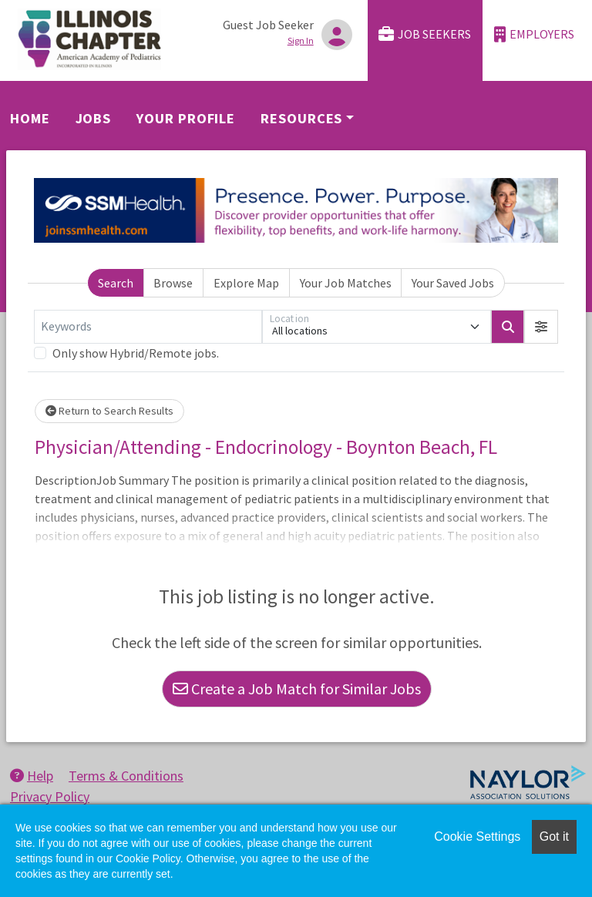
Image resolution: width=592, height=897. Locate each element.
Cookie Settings (477, 836)
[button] (541, 327)
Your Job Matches (346, 283)
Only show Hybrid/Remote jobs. (135, 353)
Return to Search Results (109, 411)
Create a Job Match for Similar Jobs (297, 688)
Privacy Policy (49, 796)
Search (115, 283)
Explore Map (246, 283)
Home (30, 118)
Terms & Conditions (126, 775)
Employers (534, 34)
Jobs (94, 118)
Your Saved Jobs (453, 283)
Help (31, 775)
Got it (554, 836)
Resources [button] (301, 118)
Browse (173, 283)
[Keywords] (148, 327)
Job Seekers (424, 34)
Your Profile (185, 118)
